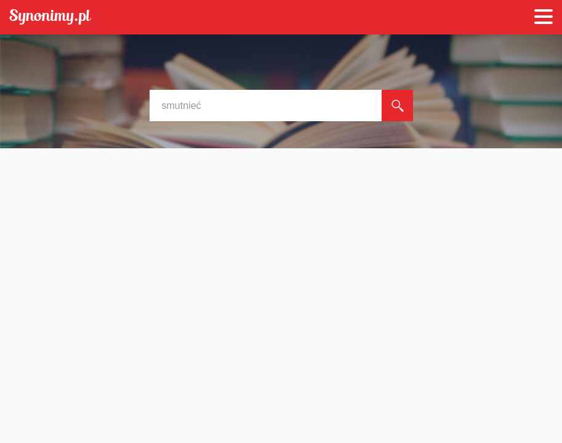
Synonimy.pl (50, 17)
